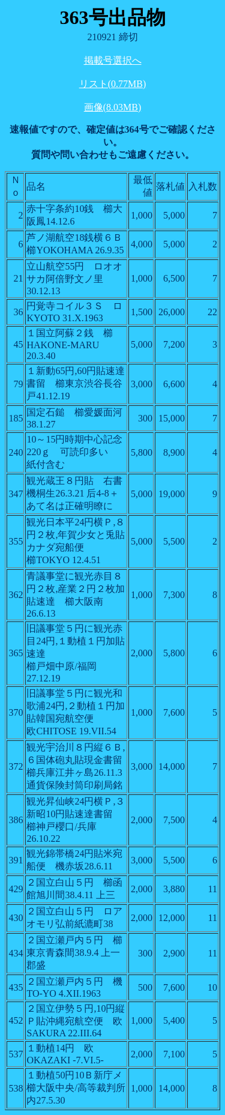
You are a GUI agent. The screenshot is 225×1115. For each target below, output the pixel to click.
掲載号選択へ (113, 60)
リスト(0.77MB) (112, 84)
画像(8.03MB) (113, 107)
